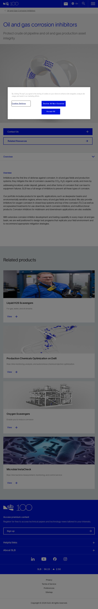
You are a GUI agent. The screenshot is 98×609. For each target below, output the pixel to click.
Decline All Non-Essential (53, 103)
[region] (49, 103)
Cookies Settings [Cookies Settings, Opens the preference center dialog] (19, 103)
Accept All (51, 111)
